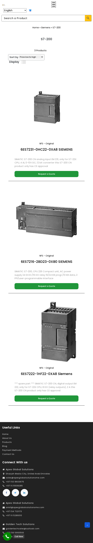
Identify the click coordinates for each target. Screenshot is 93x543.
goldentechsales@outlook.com (22, 528)
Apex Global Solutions (20, 469)
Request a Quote (46, 173)
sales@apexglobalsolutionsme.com (25, 477)
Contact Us (8, 454)
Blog (4, 446)
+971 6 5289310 (14, 515)
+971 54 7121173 (14, 511)
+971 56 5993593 (15, 532)
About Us (7, 438)
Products (7, 442)
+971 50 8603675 (15, 481)
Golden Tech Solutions (20, 524)
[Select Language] (15, 10)
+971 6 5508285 (14, 485)
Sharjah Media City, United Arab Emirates (28, 473)
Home (35, 27)
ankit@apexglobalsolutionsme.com (25, 507)
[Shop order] (31, 57)
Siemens (45, 27)
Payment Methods (11, 450)
